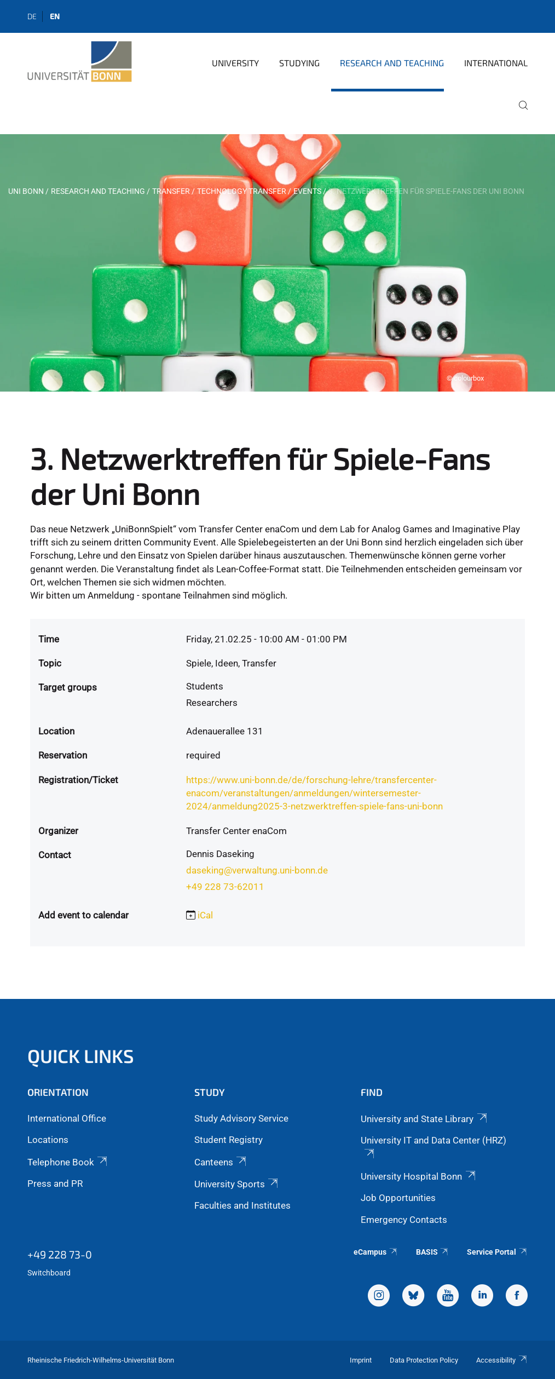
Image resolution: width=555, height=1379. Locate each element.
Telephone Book (68, 1162)
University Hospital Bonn (419, 1176)
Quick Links (80, 1055)
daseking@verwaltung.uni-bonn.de (257, 870)
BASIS (432, 1252)
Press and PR (55, 1183)
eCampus (376, 1252)
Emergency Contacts (404, 1219)
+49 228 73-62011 (225, 886)
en (55, 16)
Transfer (171, 191)
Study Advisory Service (241, 1118)
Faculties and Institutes (242, 1205)
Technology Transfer (241, 191)
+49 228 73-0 (59, 1254)
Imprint (361, 1360)
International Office (66, 1118)
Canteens (221, 1162)
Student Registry (228, 1139)
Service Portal (497, 1252)
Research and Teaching (392, 63)
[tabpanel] (277, 263)
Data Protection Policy (424, 1360)
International (496, 63)
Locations (47, 1139)
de (32, 16)
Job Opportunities (398, 1197)
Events (307, 191)
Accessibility (502, 1360)
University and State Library (424, 1118)
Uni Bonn (26, 191)
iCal (205, 915)
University (235, 63)
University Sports (237, 1184)
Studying (299, 63)
